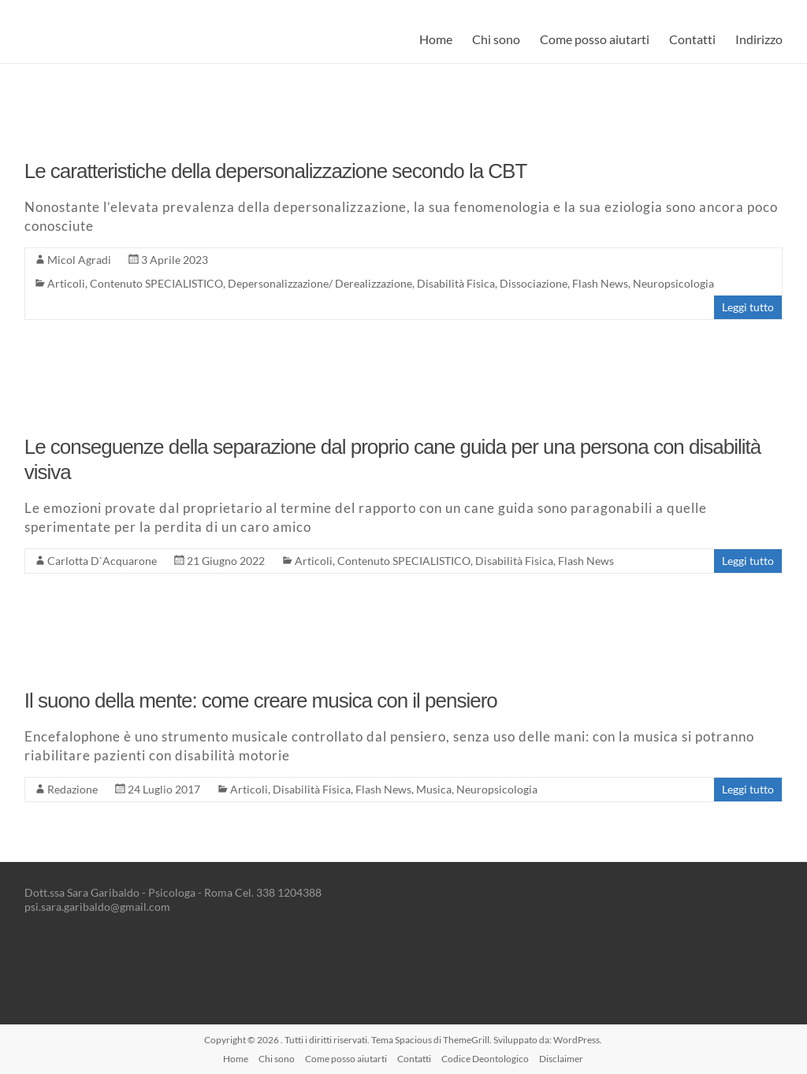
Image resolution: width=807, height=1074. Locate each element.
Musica (434, 789)
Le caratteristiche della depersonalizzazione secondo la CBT (275, 171)
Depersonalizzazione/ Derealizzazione (320, 283)
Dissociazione (533, 283)
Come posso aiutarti (594, 39)
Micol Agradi (79, 259)
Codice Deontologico (485, 1059)
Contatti (692, 39)
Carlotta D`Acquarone (102, 560)
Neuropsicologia (673, 283)
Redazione (72, 789)
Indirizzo (759, 39)
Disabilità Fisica (456, 283)
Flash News (600, 283)
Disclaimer (561, 1059)
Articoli (66, 283)
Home (435, 39)
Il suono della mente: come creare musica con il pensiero (260, 700)
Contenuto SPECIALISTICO (156, 283)
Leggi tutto (748, 307)
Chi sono (496, 39)
